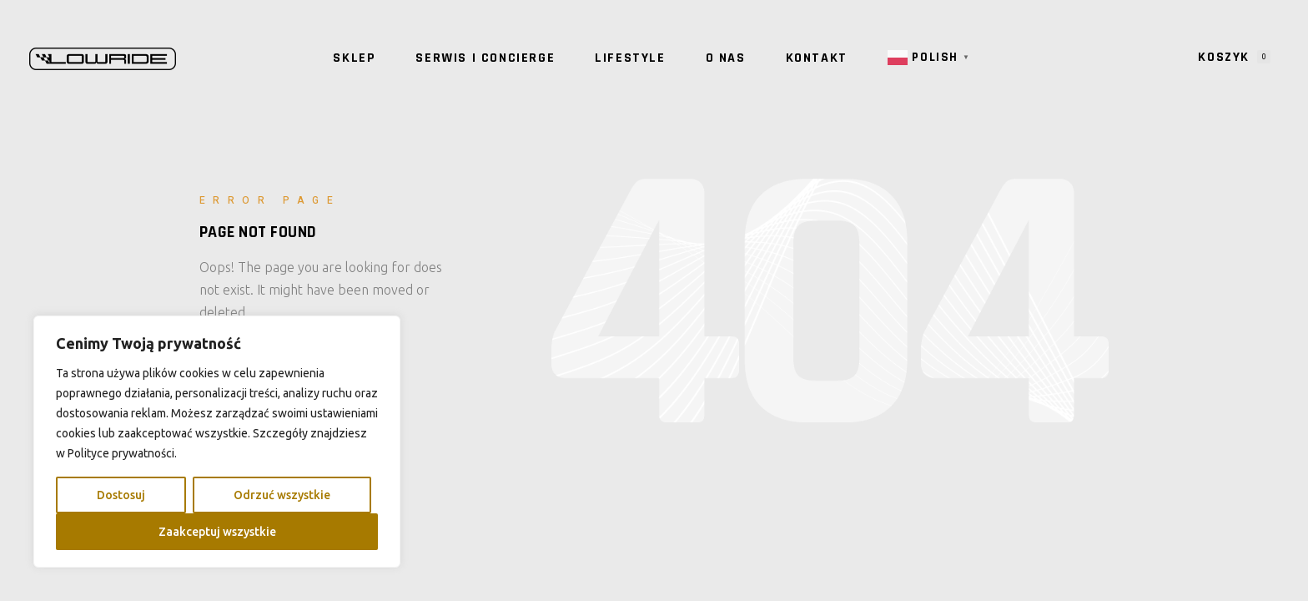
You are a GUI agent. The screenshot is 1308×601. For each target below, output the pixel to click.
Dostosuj (121, 495)
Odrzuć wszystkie (282, 495)
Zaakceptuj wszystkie (217, 531)
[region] (216, 442)
